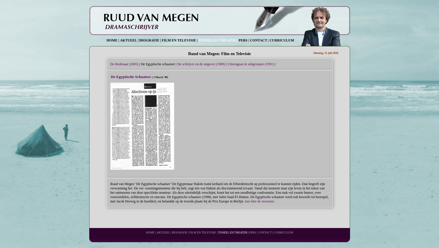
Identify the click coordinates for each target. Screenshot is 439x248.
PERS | (243, 40)
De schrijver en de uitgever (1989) (201, 64)
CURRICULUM (281, 40)
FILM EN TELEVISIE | (180, 40)
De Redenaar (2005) (124, 64)
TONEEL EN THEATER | (218, 40)
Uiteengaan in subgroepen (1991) (250, 64)
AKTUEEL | (129, 40)
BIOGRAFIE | (150, 40)
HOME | (113, 40)
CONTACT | (259, 40)
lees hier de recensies (259, 201)
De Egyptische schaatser (158, 64)
